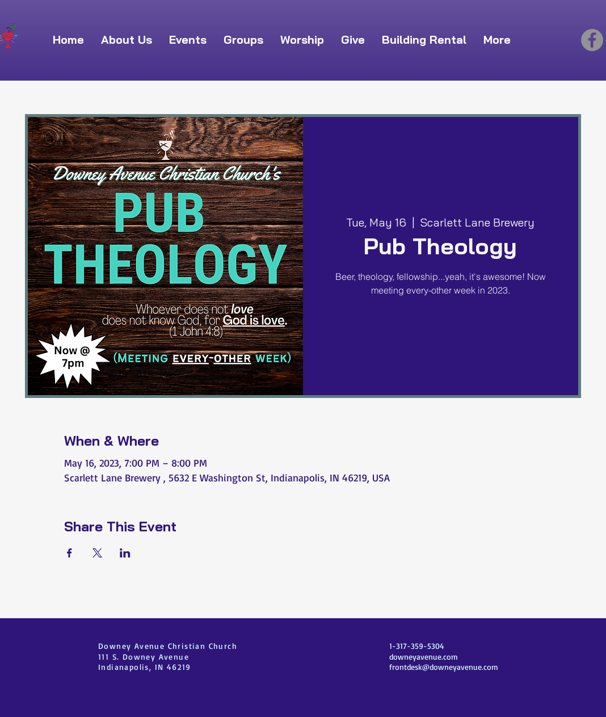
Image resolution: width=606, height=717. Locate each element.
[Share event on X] (97, 552)
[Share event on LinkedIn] (125, 552)
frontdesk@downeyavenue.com (443, 667)
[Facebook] (592, 40)
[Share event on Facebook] (69, 552)
